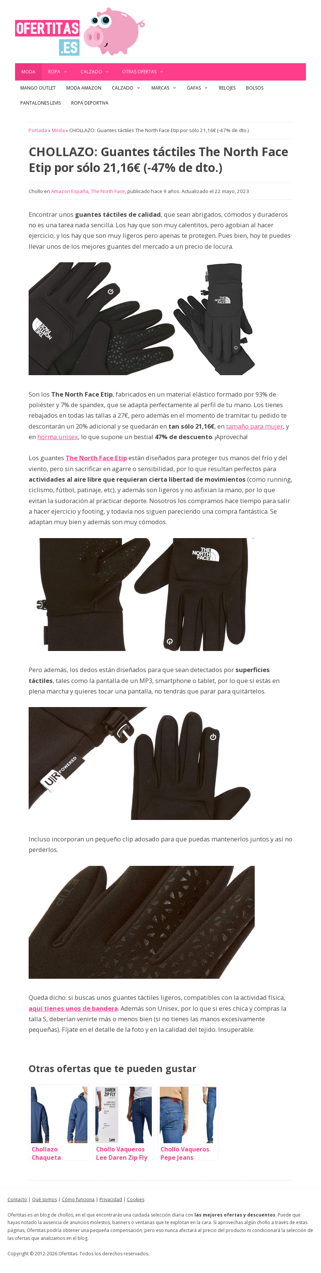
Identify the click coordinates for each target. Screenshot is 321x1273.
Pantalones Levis (40, 103)
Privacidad (110, 1199)
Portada (38, 130)
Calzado (98, 72)
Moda (28, 71)
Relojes (227, 88)
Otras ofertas (146, 72)
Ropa (61, 72)
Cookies (135, 1199)
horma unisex (57, 436)
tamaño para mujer (254, 426)
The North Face (108, 191)
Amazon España (70, 191)
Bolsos (254, 88)
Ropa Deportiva (90, 103)
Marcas (166, 88)
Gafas (200, 88)
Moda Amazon (83, 88)
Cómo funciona (78, 1199)
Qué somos (44, 1199)
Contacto (17, 1199)
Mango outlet (38, 88)
